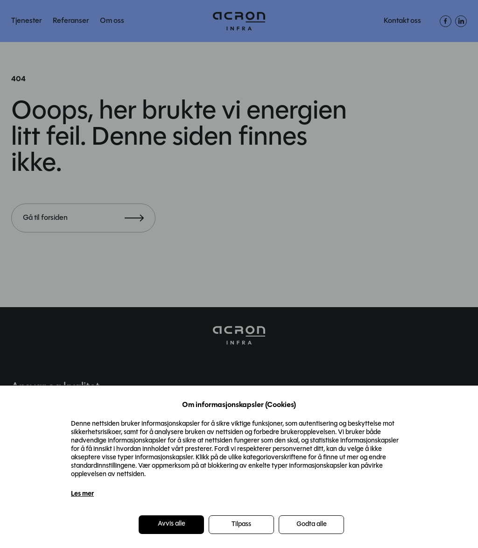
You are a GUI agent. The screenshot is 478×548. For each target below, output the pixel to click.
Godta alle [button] (311, 524)
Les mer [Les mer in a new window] (82, 494)
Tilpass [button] (241, 524)
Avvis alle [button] (171, 523)
